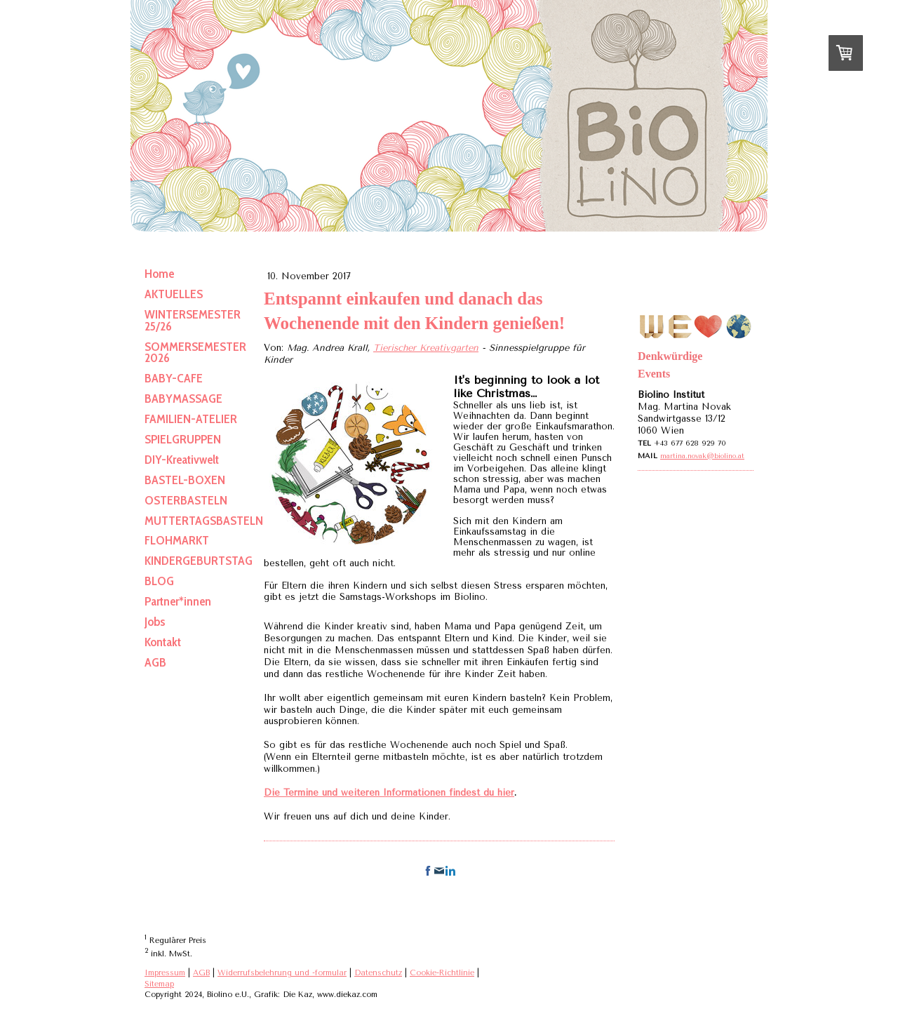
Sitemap (159, 984)
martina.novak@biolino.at (702, 456)
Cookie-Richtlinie (442, 972)
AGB (201, 972)
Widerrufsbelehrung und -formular (282, 972)
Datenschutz (378, 972)
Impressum (165, 972)
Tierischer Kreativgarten (425, 347)
